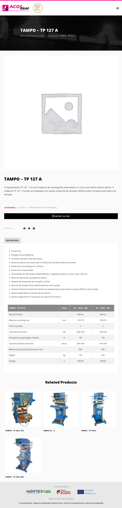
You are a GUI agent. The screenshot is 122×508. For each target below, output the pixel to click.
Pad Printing (31, 36)
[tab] (12, 240)
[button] (118, 8)
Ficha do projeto (61, 487)
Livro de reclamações (94, 503)
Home (22, 36)
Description (12, 240)
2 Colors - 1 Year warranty (48, 36)
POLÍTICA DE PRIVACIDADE (74, 503)
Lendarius (68, 499)
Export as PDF (61, 216)
